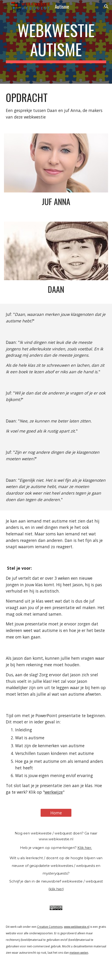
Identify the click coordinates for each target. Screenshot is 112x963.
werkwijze (54, 792)
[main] (56, 42)
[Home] (56, 812)
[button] (5, 6)
